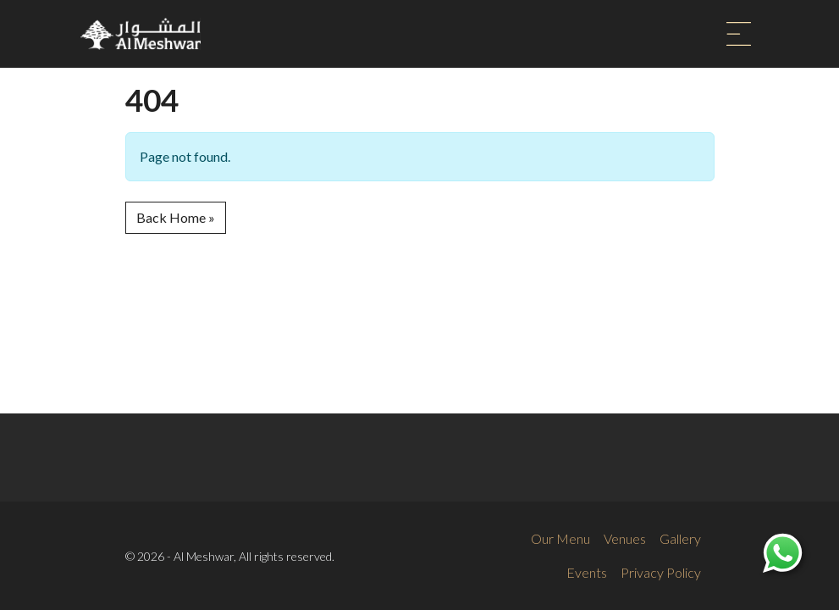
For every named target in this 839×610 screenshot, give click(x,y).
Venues (625, 538)
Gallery (680, 538)
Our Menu (560, 538)
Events (586, 572)
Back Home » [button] (175, 217)
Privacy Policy (661, 572)
